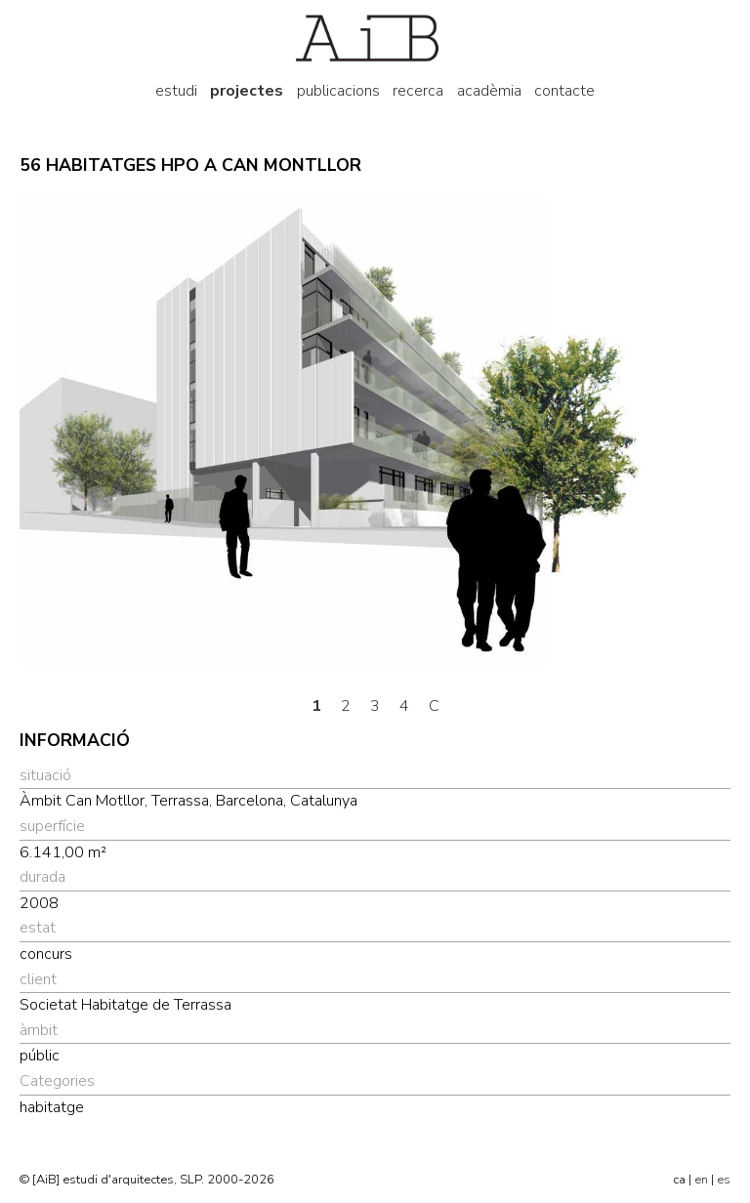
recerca (418, 91)
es (723, 1179)
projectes (246, 91)
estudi (176, 91)
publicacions (338, 91)
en (701, 1179)
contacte (564, 91)
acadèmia (489, 91)
